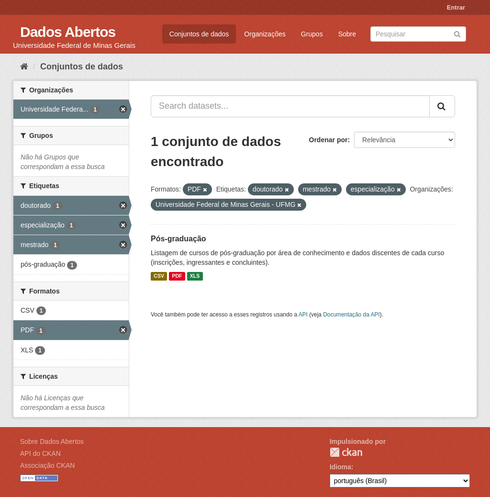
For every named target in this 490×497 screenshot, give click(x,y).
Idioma (340, 467)
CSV (159, 276)
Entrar (456, 7)
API (303, 314)
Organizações (264, 34)
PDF (177, 276)
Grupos (312, 34)
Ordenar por (328, 140)
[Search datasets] (418, 34)
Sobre (347, 34)
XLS (195, 276)
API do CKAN (40, 453)
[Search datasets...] (290, 106)
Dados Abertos (67, 32)
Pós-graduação (178, 239)
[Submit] (457, 33)
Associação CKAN (47, 465)
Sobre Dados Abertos (52, 441)
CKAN (346, 452)
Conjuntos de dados (199, 34)
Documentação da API (351, 314)
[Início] (24, 66)
